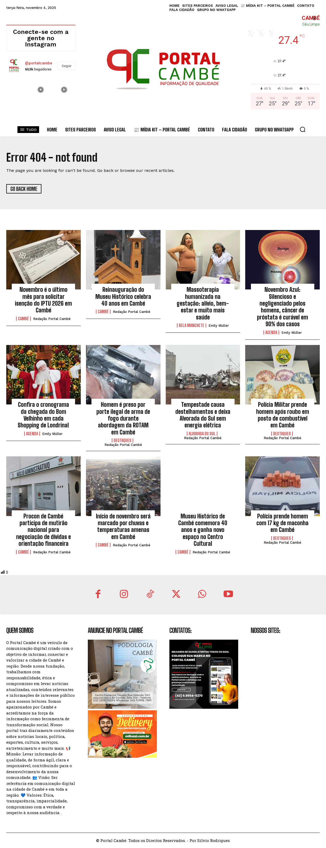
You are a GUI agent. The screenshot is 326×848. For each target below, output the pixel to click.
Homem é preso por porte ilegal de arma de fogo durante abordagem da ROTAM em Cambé (123, 418)
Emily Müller (218, 326)
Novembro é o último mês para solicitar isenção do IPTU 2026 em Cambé (43, 300)
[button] (302, 129)
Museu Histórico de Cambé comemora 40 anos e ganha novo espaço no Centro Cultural (202, 530)
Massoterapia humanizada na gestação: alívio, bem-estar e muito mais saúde (203, 303)
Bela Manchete (191, 325)
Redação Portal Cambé (52, 319)
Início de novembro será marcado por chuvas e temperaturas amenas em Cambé (123, 526)
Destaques (122, 440)
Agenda (271, 332)
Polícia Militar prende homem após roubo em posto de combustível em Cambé (282, 415)
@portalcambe (38, 63)
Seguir (66, 66)
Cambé (23, 319)
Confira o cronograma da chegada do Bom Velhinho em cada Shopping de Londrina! (43, 415)
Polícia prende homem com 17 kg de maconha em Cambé (282, 523)
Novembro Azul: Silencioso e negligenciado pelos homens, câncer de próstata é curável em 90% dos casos (282, 307)
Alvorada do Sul (202, 434)
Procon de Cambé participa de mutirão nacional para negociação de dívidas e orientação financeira (43, 530)
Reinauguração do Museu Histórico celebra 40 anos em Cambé (123, 296)
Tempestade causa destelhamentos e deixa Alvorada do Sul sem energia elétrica (202, 415)
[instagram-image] (17, 89)
